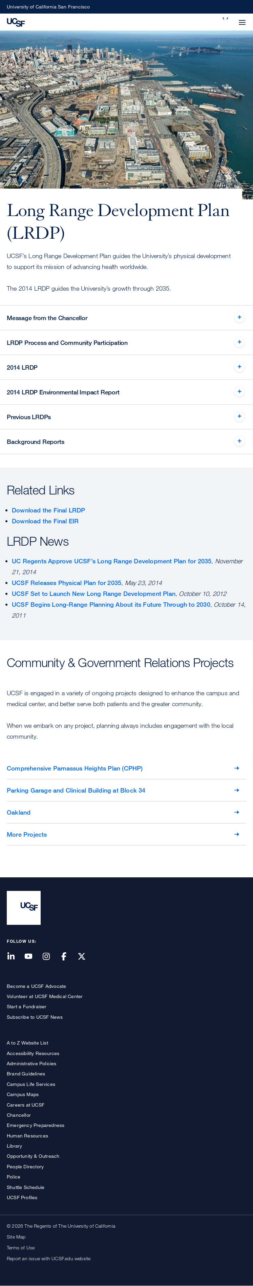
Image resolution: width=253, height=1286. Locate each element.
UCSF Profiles (22, 1197)
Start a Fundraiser (27, 1006)
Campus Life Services (31, 1084)
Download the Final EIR (45, 521)
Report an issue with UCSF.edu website (48, 1258)
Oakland (18, 812)
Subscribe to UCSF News (35, 1017)
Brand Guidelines (26, 1073)
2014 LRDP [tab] (22, 367)
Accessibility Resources (33, 1053)
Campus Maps (23, 1094)
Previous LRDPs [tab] (29, 417)
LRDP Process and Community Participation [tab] (67, 342)
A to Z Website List (27, 1043)
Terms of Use (21, 1247)
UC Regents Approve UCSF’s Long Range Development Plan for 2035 (111, 561)
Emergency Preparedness (35, 1125)
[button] (226, 18)
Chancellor (19, 1115)
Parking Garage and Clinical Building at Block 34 (76, 790)
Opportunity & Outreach (33, 1156)
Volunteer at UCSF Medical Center (45, 996)
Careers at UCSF (25, 1105)
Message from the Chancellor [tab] (47, 318)
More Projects (27, 834)
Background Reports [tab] (35, 441)
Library (14, 1146)
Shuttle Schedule (25, 1187)
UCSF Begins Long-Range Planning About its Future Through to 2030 (111, 604)
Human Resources (27, 1135)
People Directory (25, 1166)
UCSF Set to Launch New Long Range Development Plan (93, 593)
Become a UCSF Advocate (36, 986)
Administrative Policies (32, 1063)
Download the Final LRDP (48, 510)
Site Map (16, 1237)
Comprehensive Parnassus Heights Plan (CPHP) (75, 768)
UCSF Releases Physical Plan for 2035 (66, 582)
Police (13, 1177)
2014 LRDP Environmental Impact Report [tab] (63, 392)
